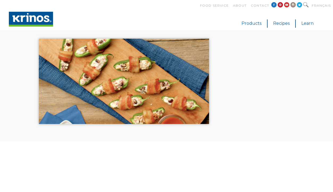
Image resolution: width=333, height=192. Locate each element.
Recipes (281, 23)
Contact (260, 5)
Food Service (214, 5)
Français (321, 5)
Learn (307, 23)
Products (251, 23)
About (240, 5)
